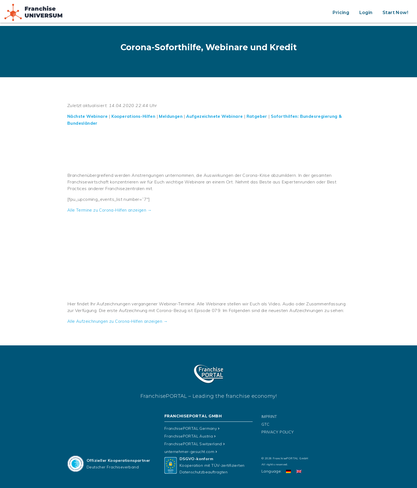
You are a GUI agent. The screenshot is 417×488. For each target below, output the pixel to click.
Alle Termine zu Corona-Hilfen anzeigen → (111, 209)
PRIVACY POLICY (277, 431)
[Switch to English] (299, 470)
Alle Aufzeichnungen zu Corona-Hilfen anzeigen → (119, 320)
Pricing (341, 12)
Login (366, 12)
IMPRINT (269, 415)
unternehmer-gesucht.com (189, 450)
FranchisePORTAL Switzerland (193, 443)
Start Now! (395, 12)
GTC (265, 423)
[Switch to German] (288, 470)
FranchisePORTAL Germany (190, 427)
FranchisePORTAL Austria (188, 435)
